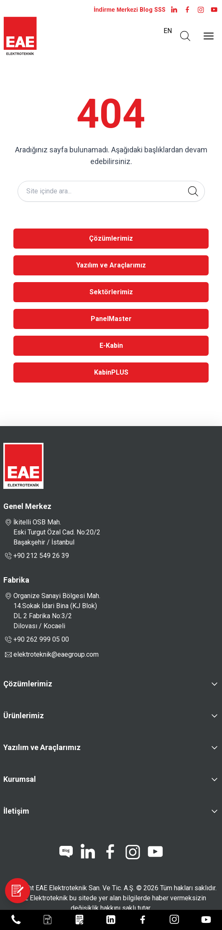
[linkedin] (87, 852)
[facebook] (187, 9)
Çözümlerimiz (111, 238)
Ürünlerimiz (23, 715)
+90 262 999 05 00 (36, 640)
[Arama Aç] (185, 36)
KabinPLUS (111, 372)
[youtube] (214, 9)
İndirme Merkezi (116, 9)
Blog (146, 9)
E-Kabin (111, 345)
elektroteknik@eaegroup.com (56, 654)
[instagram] (200, 9)
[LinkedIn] (174, 9)
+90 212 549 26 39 (36, 556)
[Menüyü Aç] (209, 36)
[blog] (66, 852)
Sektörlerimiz (111, 292)
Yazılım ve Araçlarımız (111, 265)
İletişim (16, 811)
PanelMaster (111, 319)
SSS (160, 9)
